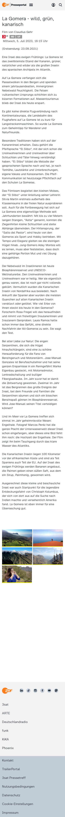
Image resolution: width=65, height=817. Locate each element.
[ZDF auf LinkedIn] (21, 690)
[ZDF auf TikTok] (28, 690)
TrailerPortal (11, 769)
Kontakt (8, 760)
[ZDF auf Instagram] (35, 690)
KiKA (5, 739)
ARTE (6, 713)
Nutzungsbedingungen (18, 786)
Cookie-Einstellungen (17, 804)
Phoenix (8, 748)
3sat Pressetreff (14, 778)
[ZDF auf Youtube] (49, 690)
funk (5, 731)
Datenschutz (11, 795)
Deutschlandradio (15, 722)
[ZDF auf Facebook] (42, 690)
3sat (5, 704)
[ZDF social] (56, 690)
